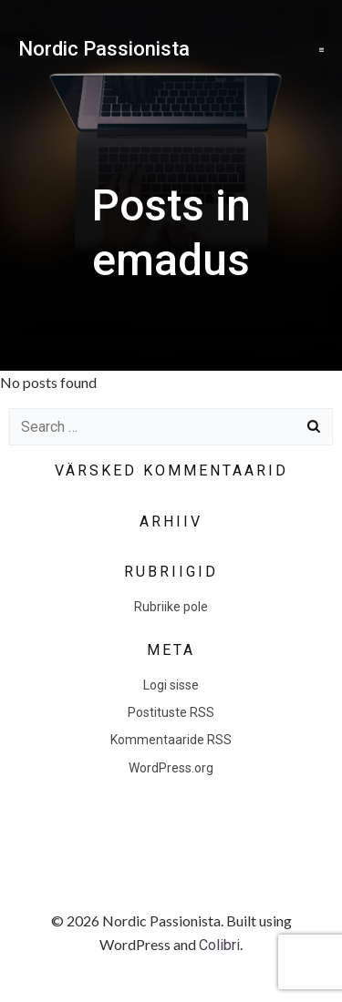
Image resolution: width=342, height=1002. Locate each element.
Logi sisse (171, 685)
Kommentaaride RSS (171, 739)
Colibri (219, 945)
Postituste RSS (171, 712)
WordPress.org (171, 768)
